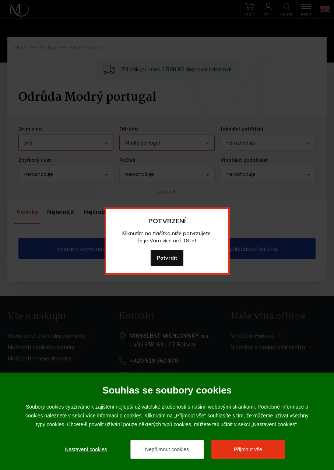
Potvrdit (167, 257)
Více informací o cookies (113, 416)
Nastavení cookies (86, 449)
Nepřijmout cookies (167, 449)
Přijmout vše (248, 449)
